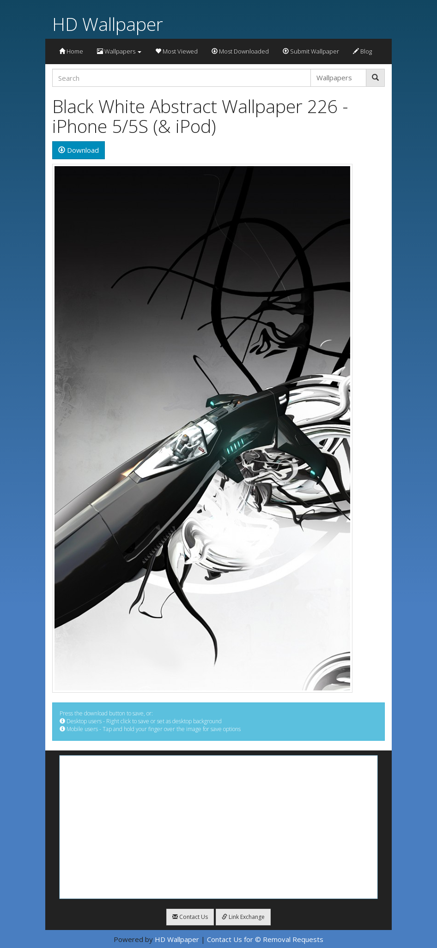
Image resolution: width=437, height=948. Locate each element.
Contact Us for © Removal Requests (265, 939)
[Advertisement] (218, 827)
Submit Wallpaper (311, 51)
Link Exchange (243, 917)
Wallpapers (119, 51)
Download (78, 150)
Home (71, 51)
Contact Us (190, 917)
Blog (362, 51)
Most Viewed (176, 51)
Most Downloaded (240, 51)
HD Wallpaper (107, 24)
